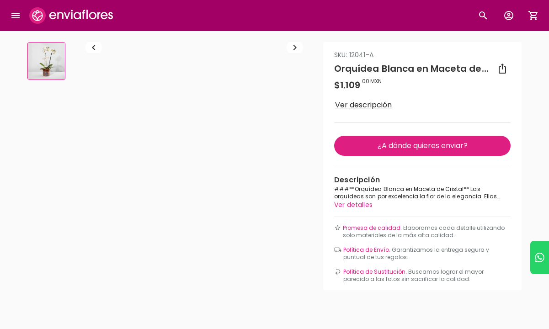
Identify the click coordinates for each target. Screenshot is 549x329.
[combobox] (274, 100)
